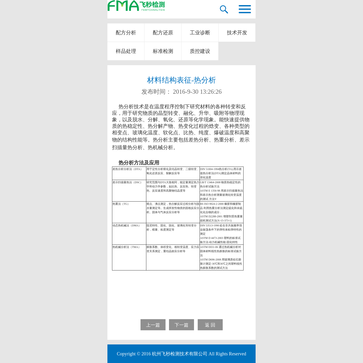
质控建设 (200, 51)
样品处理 (126, 51)
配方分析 (126, 32)
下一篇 (181, 325)
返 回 (210, 325)
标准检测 (163, 51)
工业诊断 (200, 32)
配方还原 (163, 32)
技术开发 (237, 32)
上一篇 (153, 325)
